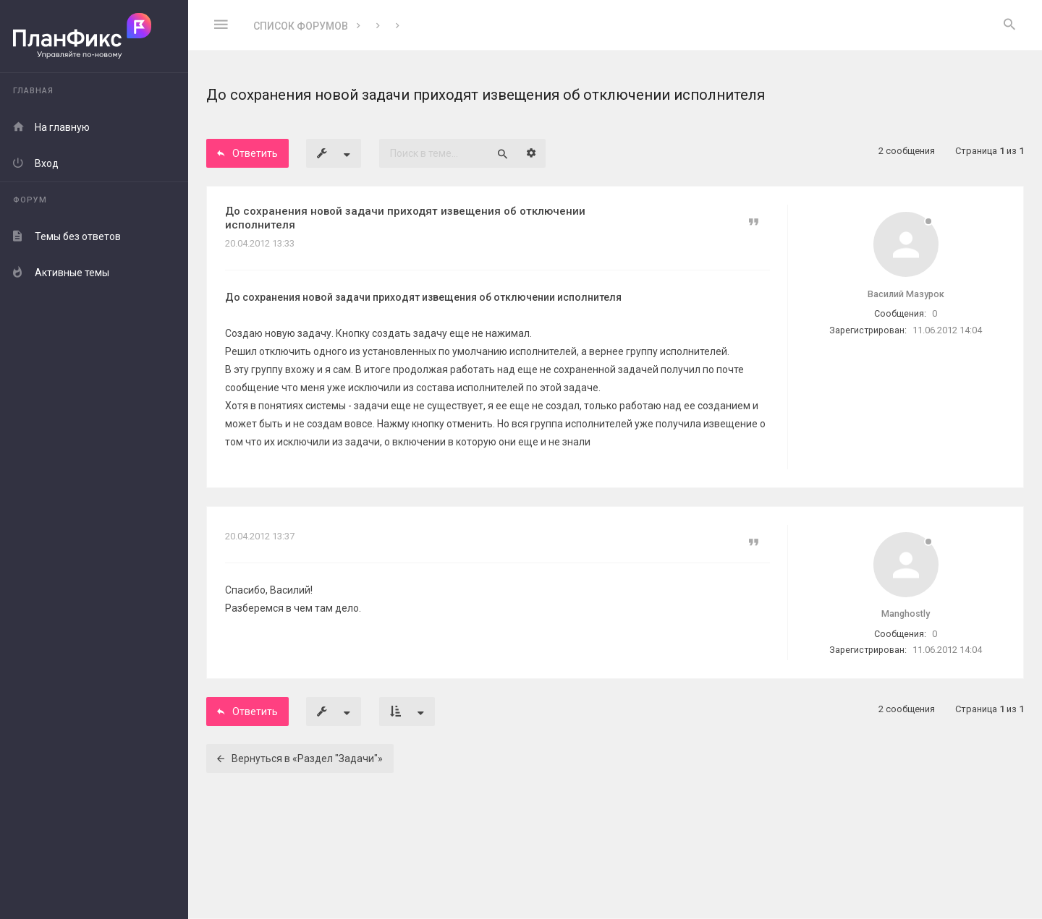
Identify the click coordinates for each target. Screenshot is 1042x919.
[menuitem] (1009, 25)
